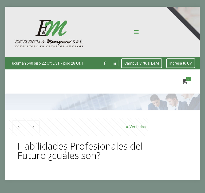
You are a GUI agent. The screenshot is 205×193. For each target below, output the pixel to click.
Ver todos (135, 127)
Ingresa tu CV (180, 63)
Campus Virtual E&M (141, 63)
